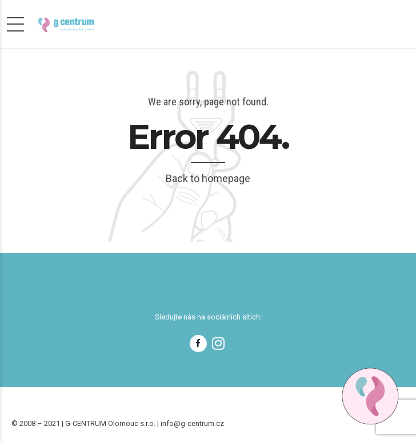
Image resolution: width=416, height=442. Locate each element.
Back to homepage (208, 178)
